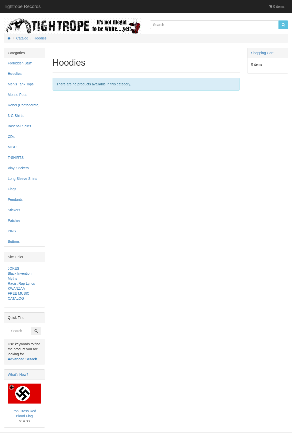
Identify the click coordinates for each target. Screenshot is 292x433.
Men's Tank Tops (21, 84)
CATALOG (16, 298)
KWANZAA (16, 288)
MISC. (13, 147)
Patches (14, 220)
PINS (12, 231)
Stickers (14, 210)
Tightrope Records (22, 6)
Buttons (14, 241)
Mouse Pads (17, 95)
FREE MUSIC (18, 293)
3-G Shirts (16, 116)
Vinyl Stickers (18, 168)
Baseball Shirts (19, 126)
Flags (12, 189)
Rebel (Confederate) (24, 105)
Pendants (15, 200)
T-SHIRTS (16, 158)
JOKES (13, 268)
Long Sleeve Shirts (22, 179)
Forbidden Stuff (20, 63)
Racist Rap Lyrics (21, 283)
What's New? (18, 375)
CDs (11, 137)
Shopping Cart (262, 53)
